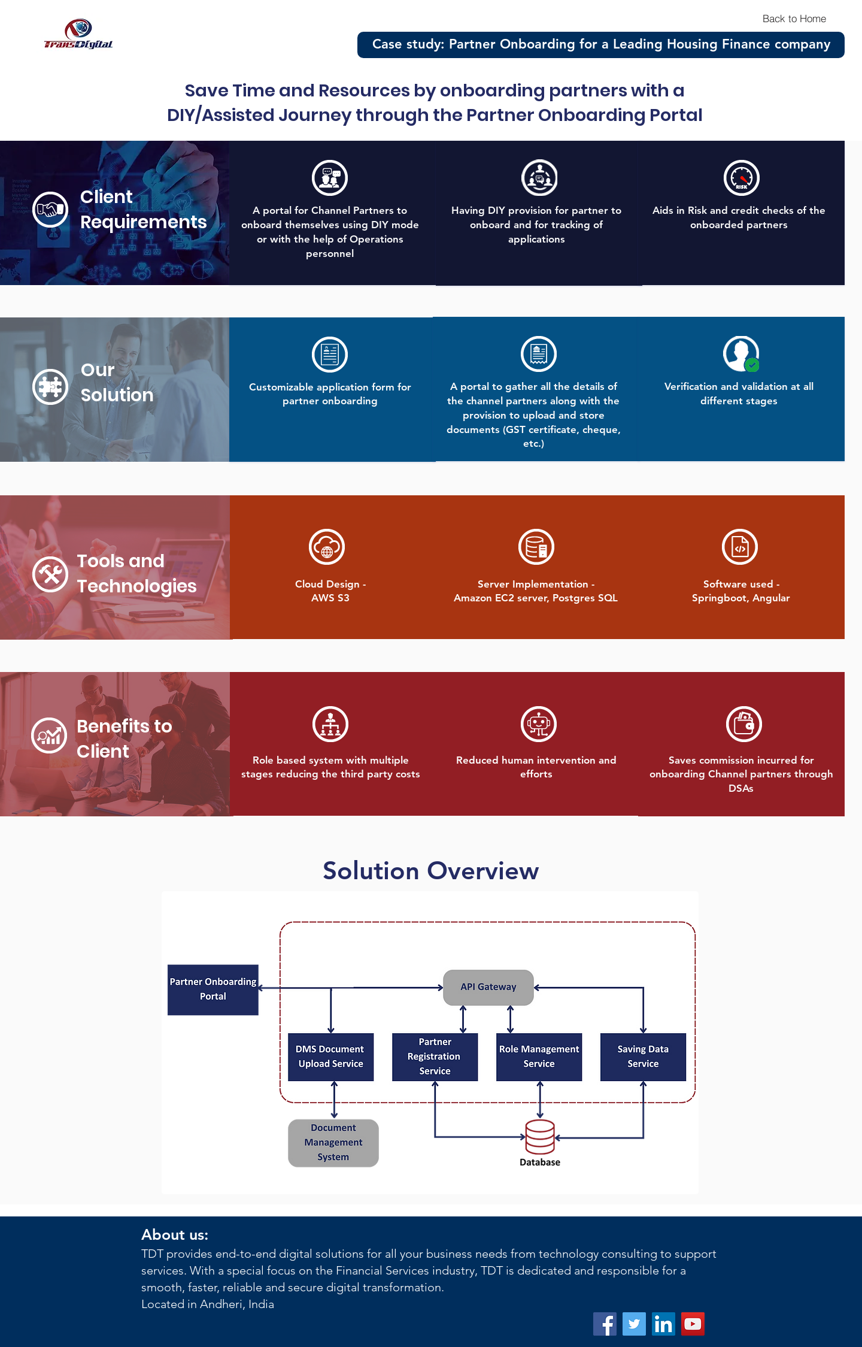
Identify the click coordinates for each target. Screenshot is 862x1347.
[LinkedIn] (663, 1324)
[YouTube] (693, 1324)
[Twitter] (634, 1324)
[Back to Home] (794, 18)
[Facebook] (605, 1324)
